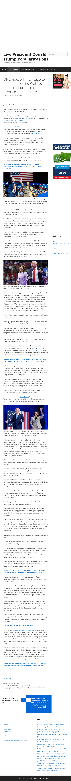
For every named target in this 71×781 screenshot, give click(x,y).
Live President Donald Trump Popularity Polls (25, 57)
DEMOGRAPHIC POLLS (28, 69)
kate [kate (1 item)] (64, 253)
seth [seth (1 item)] (67, 253)
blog (54, 241)
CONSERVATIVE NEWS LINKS (47, 69)
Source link (7, 679)
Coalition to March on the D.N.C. (23, 630)
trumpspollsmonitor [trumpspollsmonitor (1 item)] (57, 258)
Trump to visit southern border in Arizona (17, 685)
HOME (4, 69)
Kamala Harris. (37, 134)
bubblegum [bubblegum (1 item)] (60, 253)
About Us (6, 731)
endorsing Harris (33, 350)
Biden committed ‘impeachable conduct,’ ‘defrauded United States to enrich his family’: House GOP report (40, 703)
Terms (5, 727)
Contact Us (7, 729)
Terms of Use (16, 118)
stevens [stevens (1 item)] (60, 255)
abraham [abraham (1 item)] (55, 253)
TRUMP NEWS (13, 69)
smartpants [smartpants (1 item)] (55, 255)
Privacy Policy (29, 118)
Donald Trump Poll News (12, 683)
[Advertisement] (35, 12)
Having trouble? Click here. (12, 127)
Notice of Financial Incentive (13, 120)
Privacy (5, 725)
